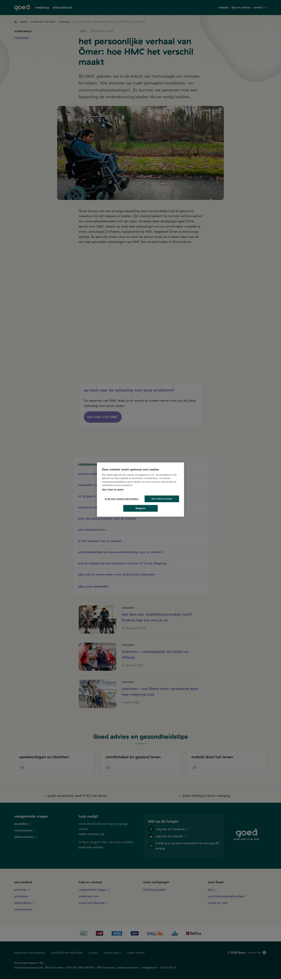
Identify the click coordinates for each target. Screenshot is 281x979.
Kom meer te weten (113, 489)
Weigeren (140, 508)
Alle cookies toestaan (161, 499)
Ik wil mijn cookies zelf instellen (120, 499)
